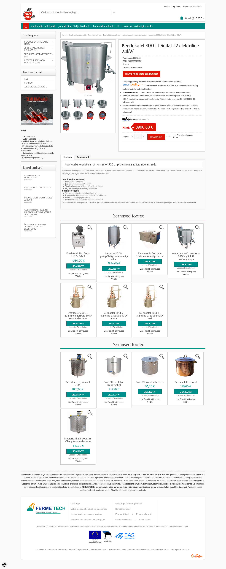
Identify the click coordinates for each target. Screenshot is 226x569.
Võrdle (175, 137)
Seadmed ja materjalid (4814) (36, 43)
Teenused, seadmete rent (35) (37, 55)
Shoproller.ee (196, 555)
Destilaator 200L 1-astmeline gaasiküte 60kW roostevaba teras (78, 315)
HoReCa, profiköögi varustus (138, 26)
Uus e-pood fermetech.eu (38, 189)
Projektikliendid (144, 513)
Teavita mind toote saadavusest (141, 74)
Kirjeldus (67, 157)
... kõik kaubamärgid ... (35, 87)
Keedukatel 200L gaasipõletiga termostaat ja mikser (114, 256)
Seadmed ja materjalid (43, 26)
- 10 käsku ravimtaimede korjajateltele (37, 146)
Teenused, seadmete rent (106, 26)
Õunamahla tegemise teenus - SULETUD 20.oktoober (38, 227)
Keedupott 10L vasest (186, 382)
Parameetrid (83, 157)
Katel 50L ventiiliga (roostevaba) (114, 383)
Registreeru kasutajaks (192, 7)
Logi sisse (176, 7)
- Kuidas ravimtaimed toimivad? (34, 144)
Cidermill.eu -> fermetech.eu (38, 177)
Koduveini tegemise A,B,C (33, 158)
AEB (26, 79)
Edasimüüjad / (125, 513)
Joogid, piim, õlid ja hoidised (74, 26)
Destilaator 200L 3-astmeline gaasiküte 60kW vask (150, 315)
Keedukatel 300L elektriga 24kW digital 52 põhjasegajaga (186, 256)
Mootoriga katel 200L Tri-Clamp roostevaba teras (78, 440)
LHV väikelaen (28, 136)
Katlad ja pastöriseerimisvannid (134, 35)
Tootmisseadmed (94, 35)
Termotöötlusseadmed (111, 35)
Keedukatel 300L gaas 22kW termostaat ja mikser (150, 255)
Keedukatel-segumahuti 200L (78, 383)
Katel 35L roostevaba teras (150, 382)
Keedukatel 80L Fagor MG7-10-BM (78, 255)
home (64, 35)
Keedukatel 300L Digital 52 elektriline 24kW (164, 35)
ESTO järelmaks (29, 139)
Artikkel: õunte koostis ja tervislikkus (37, 141)
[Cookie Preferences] (4, 564)
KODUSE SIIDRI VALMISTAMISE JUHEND (38, 200)
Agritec (28, 83)
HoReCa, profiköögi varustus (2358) (34, 61)
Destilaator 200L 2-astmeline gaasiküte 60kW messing (114, 315)
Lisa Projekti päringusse (183, 135)
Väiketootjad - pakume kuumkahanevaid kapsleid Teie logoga (38, 213)
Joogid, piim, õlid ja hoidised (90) (34, 49)
